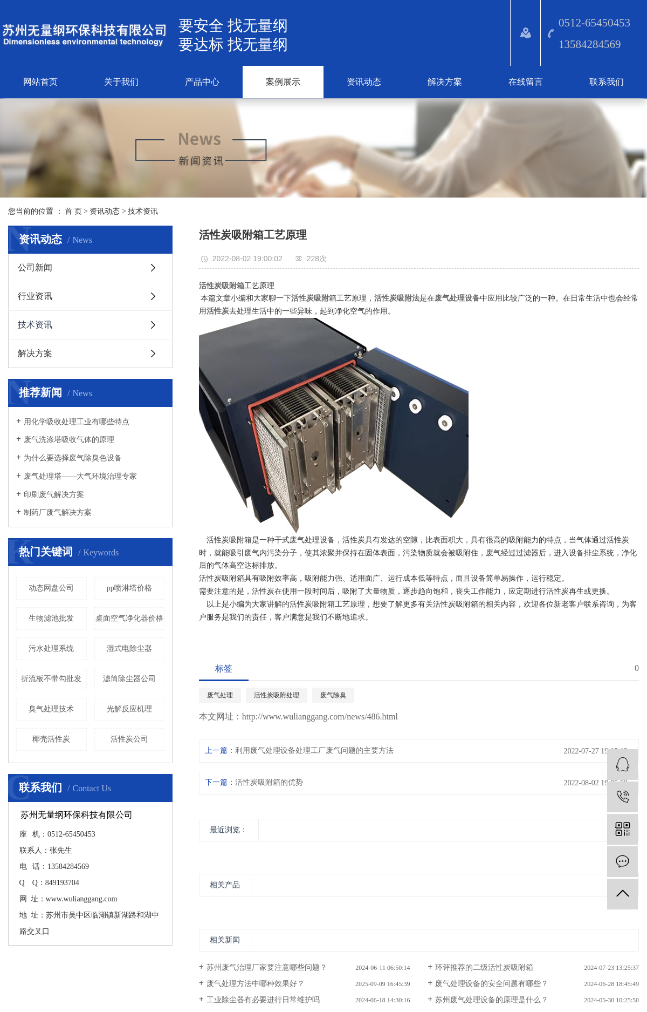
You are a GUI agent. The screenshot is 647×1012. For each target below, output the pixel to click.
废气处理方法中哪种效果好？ (256, 984)
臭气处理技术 (51, 709)
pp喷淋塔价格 (129, 588)
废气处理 (220, 695)
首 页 (73, 211)
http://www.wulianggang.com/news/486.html (320, 716)
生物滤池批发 (51, 618)
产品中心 (202, 81)
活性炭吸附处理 (276, 695)
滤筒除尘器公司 (129, 679)
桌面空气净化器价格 (129, 618)
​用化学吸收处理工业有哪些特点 (76, 422)
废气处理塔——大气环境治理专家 (80, 476)
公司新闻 (35, 267)
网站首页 (40, 81)
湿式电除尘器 (129, 648)
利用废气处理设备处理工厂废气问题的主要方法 (314, 750)
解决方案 (445, 81)
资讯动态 (364, 81)
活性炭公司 (129, 739)
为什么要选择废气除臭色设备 (73, 458)
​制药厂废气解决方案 (58, 512)
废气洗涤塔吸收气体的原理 (69, 440)
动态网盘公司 (51, 588)
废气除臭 (333, 695)
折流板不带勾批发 (51, 679)
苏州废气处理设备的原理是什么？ (491, 1000)
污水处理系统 (51, 648)
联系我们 (606, 81)
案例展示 (283, 81)
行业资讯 (35, 296)
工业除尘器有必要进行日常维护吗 (263, 1000)
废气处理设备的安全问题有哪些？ (491, 984)
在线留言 (525, 81)
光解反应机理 (129, 709)
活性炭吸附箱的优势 (269, 782)
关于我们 (121, 81)
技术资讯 (143, 211)
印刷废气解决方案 (54, 495)
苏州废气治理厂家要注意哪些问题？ (267, 967)
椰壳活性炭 (51, 739)
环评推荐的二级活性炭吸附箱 (484, 967)
